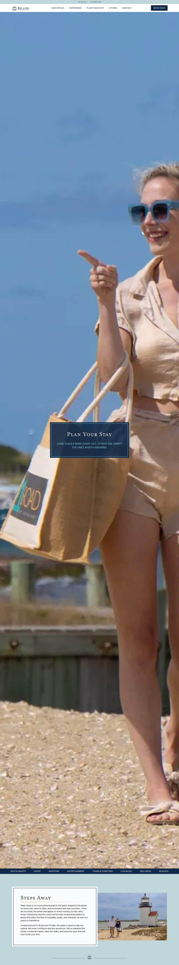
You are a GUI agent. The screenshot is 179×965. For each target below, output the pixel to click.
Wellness (145, 871)
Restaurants (18, 871)
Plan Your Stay (95, 8)
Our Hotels (57, 8)
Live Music (126, 871)
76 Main (82, 2)
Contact (127, 8)
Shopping (53, 871)
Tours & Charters (102, 871)
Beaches (163, 871)
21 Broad (96, 2)
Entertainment (76, 871)
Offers (113, 8)
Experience (75, 8)
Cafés (37, 871)
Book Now (159, 8)
